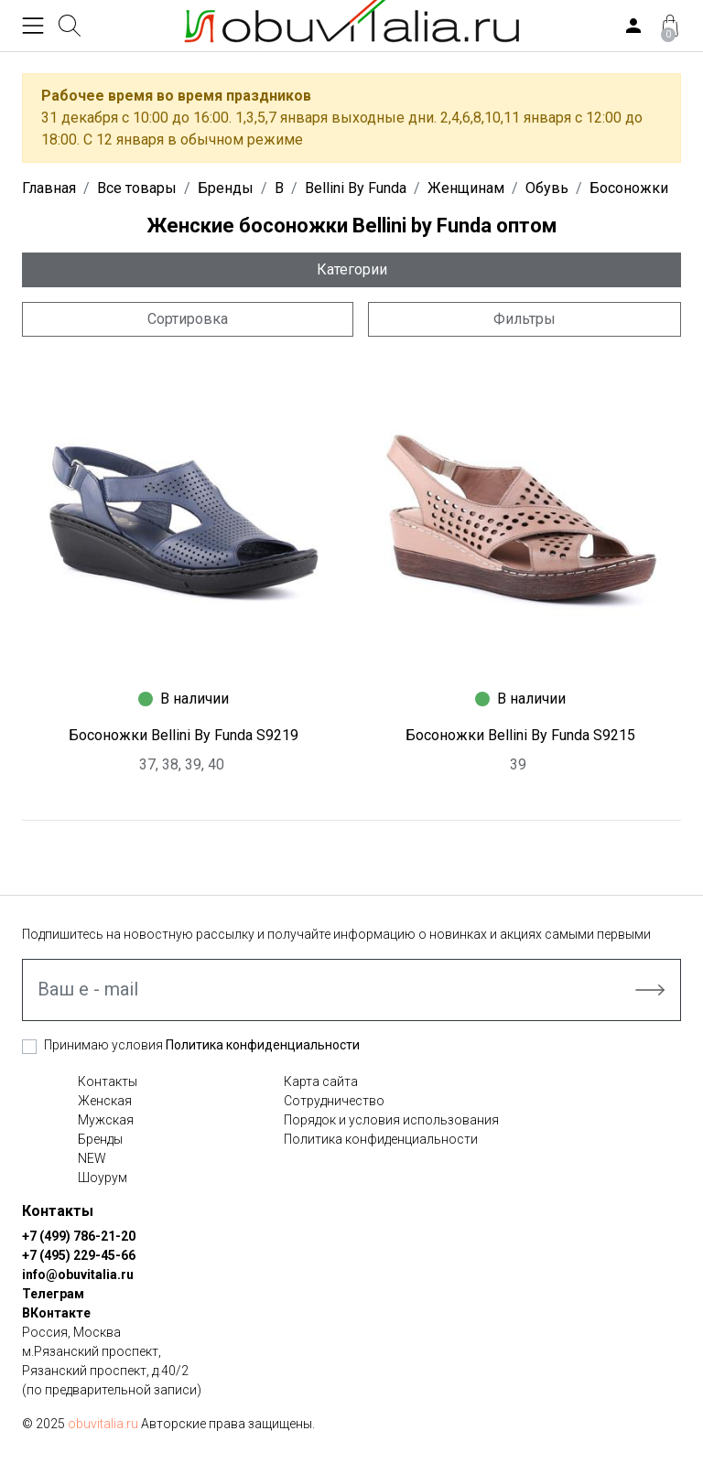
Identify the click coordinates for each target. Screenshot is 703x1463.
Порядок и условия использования (391, 1120)
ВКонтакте (56, 1313)
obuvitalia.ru (103, 1423)
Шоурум (102, 1177)
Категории (352, 269)
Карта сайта (321, 1081)
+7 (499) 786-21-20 (78, 1236)
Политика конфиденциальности (263, 1045)
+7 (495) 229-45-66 (78, 1255)
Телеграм (53, 1293)
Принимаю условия (202, 1045)
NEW (92, 1158)
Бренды (100, 1139)
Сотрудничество (334, 1100)
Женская (105, 1100)
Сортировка (187, 319)
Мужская (106, 1120)
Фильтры (524, 319)
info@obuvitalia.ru (78, 1274)
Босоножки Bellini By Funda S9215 (520, 735)
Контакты (107, 1081)
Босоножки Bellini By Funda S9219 (183, 735)
